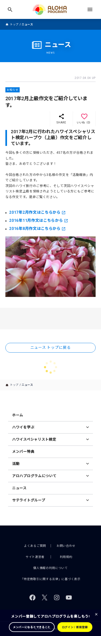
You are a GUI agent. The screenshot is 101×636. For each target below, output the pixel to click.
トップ (14, 24)
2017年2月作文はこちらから (35, 212)
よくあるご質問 (35, 545)
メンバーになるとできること (31, 627)
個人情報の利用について (50, 568)
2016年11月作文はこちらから (36, 220)
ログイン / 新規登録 (75, 627)
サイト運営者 (35, 556)
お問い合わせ (66, 545)
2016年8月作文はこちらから (35, 228)
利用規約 (66, 556)
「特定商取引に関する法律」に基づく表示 (50, 579)
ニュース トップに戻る (50, 347)
